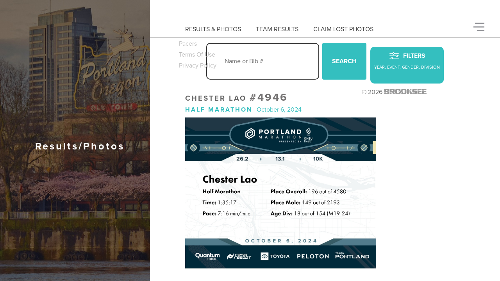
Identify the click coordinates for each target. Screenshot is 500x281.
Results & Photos (213, 29)
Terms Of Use (197, 55)
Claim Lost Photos (343, 29)
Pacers (188, 44)
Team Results (277, 29)
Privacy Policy (197, 65)
